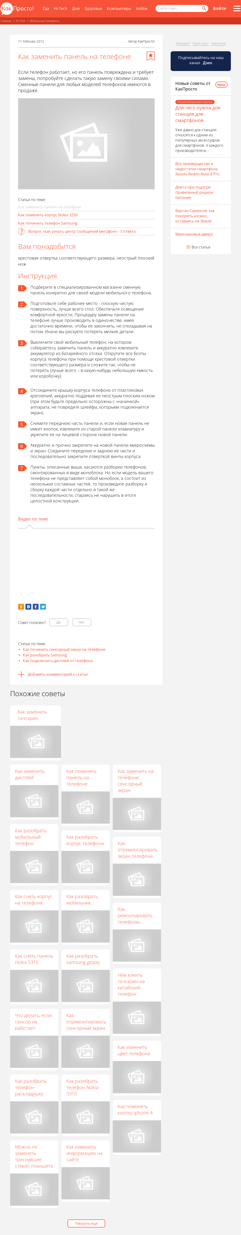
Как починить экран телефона (83, 715)
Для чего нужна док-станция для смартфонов (198, 113)
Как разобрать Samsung (45, 655)
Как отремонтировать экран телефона (137, 849)
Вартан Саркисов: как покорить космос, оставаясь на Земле (195, 216)
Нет (81, 622)
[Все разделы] (237, 8)
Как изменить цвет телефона (134, 1050)
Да (58, 622)
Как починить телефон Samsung (47, 223)
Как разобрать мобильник (82, 899)
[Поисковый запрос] (182, 8)
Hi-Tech (60, 8)
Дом (76, 8)
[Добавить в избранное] (151, 55)
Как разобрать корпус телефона (85, 840)
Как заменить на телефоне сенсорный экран (136, 780)
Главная (6, 21)
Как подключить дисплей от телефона (58, 660)
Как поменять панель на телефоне (81, 777)
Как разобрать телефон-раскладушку (31, 1087)
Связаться (218, 43)
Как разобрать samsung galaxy (83, 959)
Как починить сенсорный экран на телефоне (64, 649)
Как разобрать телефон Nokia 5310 (82, 1087)
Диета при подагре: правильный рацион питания (194, 192)
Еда (46, 8)
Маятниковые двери (194, 234)
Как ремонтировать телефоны (135, 915)
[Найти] (203, 8)
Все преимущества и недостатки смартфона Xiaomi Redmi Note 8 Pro (197, 169)
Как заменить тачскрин (132, 715)
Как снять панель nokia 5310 (34, 959)
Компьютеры (119, 8)
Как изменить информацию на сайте (84, 1153)
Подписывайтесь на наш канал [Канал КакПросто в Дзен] (201, 60)
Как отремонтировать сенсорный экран (86, 1021)
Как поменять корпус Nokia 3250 (48, 214)
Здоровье (93, 8)
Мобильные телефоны (44, 21)
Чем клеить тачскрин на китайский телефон (131, 984)
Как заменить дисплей (29, 774)
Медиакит (183, 43)
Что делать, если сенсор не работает (33, 1021)
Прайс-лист (201, 43)
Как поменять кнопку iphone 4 (135, 1109)
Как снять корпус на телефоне (33, 899)
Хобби (141, 8)
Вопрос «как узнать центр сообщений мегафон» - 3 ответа (82, 231)
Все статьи (201, 247)
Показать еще (86, 1223)
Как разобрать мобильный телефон (31, 836)
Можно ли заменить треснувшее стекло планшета (34, 1156)
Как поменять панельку (30, 715)
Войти (219, 8)
